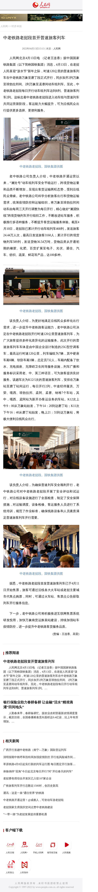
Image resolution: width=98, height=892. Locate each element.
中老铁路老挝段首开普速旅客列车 (29, 661)
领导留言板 (53, 846)
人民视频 (67, 846)
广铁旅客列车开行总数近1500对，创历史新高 (30, 785)
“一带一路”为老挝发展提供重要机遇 (25, 814)
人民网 (4, 26)
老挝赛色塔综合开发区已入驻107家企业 (27, 778)
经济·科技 (17, 26)
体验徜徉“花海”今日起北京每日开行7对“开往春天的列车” (38, 771)
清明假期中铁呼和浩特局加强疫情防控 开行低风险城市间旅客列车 (43, 757)
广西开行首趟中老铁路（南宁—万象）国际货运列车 (35, 749)
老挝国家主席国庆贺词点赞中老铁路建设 (28, 807)
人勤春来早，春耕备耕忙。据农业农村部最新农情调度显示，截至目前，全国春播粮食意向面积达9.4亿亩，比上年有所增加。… (40, 717)
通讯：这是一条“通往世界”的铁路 (23, 792)
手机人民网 (38, 846)
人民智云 (10, 866)
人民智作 (24, 866)
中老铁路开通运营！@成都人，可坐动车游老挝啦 (33, 799)
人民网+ (24, 846)
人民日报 (10, 846)
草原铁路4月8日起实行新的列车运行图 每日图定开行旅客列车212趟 (44, 764)
